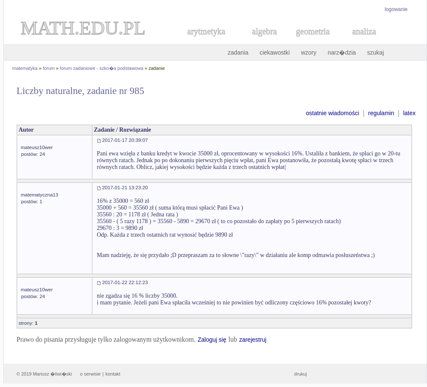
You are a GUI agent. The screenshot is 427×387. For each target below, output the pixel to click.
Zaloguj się (211, 339)
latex (409, 113)
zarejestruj (253, 339)
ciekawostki (275, 52)
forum (49, 68)
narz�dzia (342, 52)
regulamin (381, 113)
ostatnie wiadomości (332, 113)
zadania (237, 52)
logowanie (396, 9)
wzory (309, 52)
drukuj (300, 373)
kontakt (112, 373)
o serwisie (90, 373)
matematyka (25, 68)
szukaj (375, 52)
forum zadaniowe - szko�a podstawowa (101, 68)
